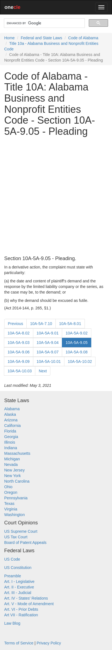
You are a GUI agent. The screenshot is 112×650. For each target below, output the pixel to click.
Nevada (11, 464)
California (12, 425)
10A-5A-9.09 (19, 361)
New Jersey (14, 470)
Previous (15, 323)
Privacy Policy (49, 643)
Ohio (8, 487)
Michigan (12, 459)
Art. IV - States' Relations (26, 598)
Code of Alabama (83, 38)
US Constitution (17, 567)
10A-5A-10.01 (49, 361)
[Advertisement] (56, 196)
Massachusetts (17, 453)
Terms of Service (18, 643)
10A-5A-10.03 (20, 371)
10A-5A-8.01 (70, 323)
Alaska (10, 414)
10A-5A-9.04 (48, 342)
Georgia (11, 436)
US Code (12, 559)
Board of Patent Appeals (25, 542)
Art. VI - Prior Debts (21, 609)
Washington (14, 514)
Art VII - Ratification (21, 615)
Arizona (10, 420)
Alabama (12, 409)
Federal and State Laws (41, 38)
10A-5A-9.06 (19, 352)
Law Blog (12, 623)
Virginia (10, 509)
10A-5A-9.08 (77, 352)
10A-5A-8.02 (19, 333)
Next (43, 371)
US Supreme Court (20, 531)
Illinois (9, 442)
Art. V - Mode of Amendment (29, 604)
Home (9, 38)
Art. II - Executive (19, 587)
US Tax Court (15, 537)
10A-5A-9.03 (19, 342)
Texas (9, 503)
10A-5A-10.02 (80, 361)
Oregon (10, 492)
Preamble (12, 576)
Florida (10, 431)
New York (12, 475)
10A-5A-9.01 (48, 333)
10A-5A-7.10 (41, 323)
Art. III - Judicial (17, 592)
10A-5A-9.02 (77, 333)
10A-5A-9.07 (48, 352)
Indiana (10, 448)
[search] (44, 23)
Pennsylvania (15, 498)
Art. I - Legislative (19, 581)
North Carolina (16, 481)
